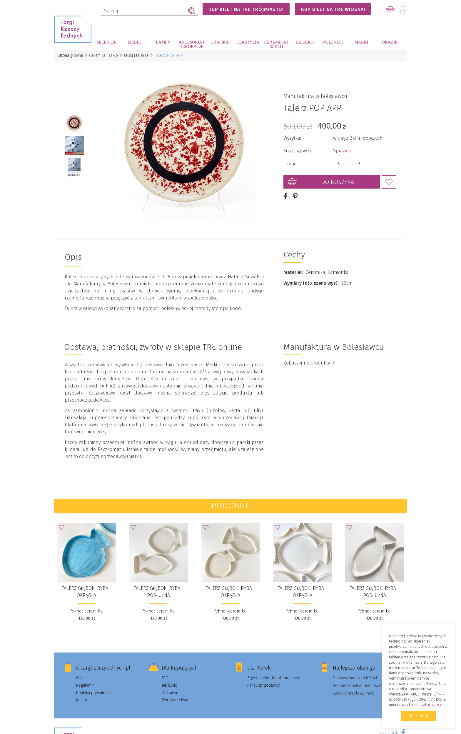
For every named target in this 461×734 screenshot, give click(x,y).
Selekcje (106, 42)
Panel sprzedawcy (263, 685)
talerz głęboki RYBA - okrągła (86, 591)
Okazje (389, 42)
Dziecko (305, 42)
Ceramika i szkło (276, 44)
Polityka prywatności (94, 692)
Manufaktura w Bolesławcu (315, 96)
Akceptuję (418, 715)
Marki (361, 42)
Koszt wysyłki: (297, 151)
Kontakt (82, 700)
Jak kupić (169, 685)
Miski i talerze (136, 55)
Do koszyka (337, 181)
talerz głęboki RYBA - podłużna (158, 591)
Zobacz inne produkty (308, 363)
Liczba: (290, 164)
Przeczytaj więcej (426, 705)
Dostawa (169, 692)
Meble (135, 42)
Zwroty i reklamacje (179, 700)
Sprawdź (342, 151)
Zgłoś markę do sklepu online (273, 677)
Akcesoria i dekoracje (191, 44)
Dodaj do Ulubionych (389, 182)
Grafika (220, 42)
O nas (81, 677)
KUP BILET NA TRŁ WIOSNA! (333, 9)
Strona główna (70, 55)
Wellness (333, 42)
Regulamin (85, 685)
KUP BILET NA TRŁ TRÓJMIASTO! (246, 9)
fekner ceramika (86, 611)
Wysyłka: (292, 138)
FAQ (165, 677)
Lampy (163, 42)
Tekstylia (248, 42)
